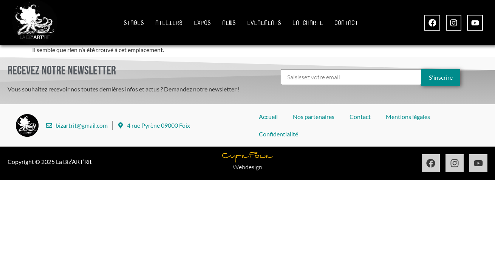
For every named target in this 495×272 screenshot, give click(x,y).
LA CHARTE (307, 23)
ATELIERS (169, 23)
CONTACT (346, 23)
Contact (360, 116)
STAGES (134, 23)
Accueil (268, 116)
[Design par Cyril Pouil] (247, 157)
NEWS (229, 23)
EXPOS (202, 23)
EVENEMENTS (264, 23)
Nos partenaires (313, 116)
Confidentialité (278, 134)
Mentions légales (408, 116)
